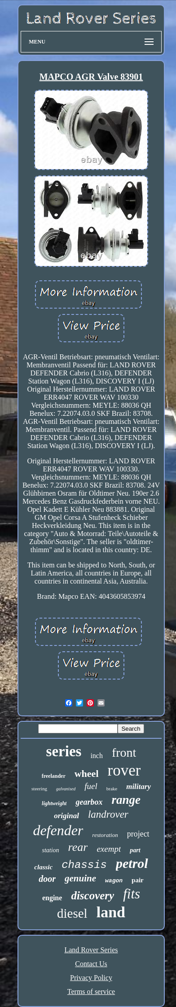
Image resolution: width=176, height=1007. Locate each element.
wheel (87, 773)
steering (39, 788)
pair (138, 880)
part (135, 850)
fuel (90, 786)
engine (52, 898)
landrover (108, 814)
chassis (84, 865)
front (124, 752)
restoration (105, 835)
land (111, 912)
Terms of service (91, 991)
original (66, 815)
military (138, 786)
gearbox (88, 802)
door (47, 879)
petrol (132, 863)
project (138, 833)
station (50, 850)
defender (58, 830)
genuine (80, 878)
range (126, 799)
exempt (109, 849)
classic (43, 867)
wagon (114, 880)
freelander (54, 776)
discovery (92, 895)
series (64, 751)
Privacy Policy (91, 977)
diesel (72, 913)
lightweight (54, 803)
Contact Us (91, 964)
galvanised (65, 788)
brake (111, 788)
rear (78, 847)
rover (124, 770)
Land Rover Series (91, 950)
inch (96, 755)
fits (131, 894)
